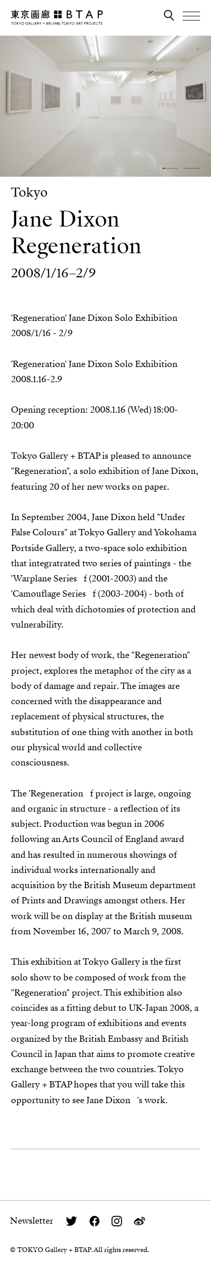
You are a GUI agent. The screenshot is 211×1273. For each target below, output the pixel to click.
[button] (170, 168)
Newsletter (31, 1221)
